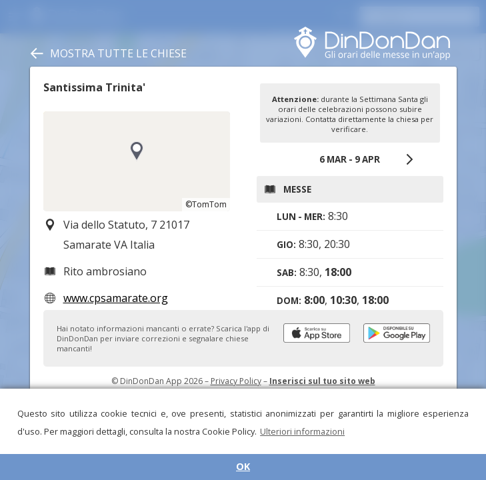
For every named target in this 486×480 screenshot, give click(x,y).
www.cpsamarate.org (115, 298)
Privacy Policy (236, 381)
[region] (136, 161)
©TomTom (206, 204)
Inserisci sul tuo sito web (322, 381)
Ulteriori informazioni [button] (302, 431)
